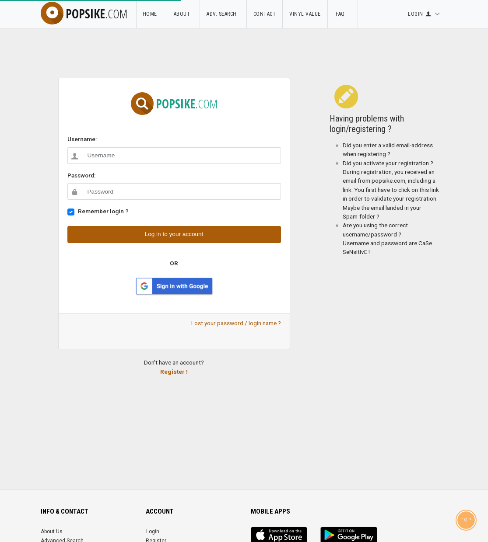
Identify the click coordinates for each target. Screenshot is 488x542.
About (183, 14)
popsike (84, 13)
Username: (82, 139)
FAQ (342, 14)
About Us (52, 531)
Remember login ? (103, 211)
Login (152, 531)
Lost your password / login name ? (236, 323)
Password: (81, 175)
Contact (264, 14)
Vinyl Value (305, 14)
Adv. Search (223, 14)
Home (151, 14)
